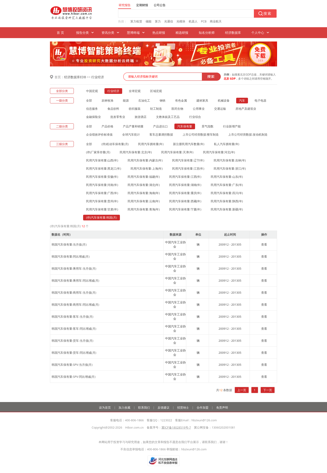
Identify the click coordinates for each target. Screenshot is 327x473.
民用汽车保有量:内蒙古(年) (145, 160)
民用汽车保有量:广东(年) (227, 185)
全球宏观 (135, 91)
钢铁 (163, 100)
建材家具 (202, 100)
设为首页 (105, 407)
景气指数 (207, 126)
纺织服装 (135, 109)
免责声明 (222, 407)
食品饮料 (113, 109)
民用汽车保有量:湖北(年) (144, 185)
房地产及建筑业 (245, 109)
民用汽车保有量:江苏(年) (188, 168)
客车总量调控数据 (161, 134)
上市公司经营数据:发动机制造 (247, 134)
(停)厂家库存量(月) (98, 152)
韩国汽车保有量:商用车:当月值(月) (74, 292)
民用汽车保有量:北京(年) (136, 152)
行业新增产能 (232, 126)
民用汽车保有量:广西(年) (102, 193)
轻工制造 (156, 109)
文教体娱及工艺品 (168, 117)
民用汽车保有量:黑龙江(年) (103, 168)
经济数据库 (233, 32)
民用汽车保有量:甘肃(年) (102, 209)
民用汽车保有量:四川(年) (227, 193)
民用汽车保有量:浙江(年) (230, 168)
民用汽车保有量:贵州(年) (102, 201)
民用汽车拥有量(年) (151, 144)
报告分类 (82, 32)
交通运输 (220, 109)
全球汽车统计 (131, 134)
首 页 (60, 32)
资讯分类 (108, 32)
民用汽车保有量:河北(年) (219, 152)
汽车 (242, 100)
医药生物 (177, 109)
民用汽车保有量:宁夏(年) (185, 209)
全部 (89, 100)
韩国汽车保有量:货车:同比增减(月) (74, 353)
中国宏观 (92, 91)
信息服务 (92, 109)
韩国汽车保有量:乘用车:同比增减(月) (75, 280)
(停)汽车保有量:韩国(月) (101, 217)
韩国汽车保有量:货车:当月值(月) (72, 341)
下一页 (267, 390)
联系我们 (144, 407)
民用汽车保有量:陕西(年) (227, 201)
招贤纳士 (183, 407)
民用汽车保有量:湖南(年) (185, 185)
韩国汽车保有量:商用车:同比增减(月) (75, 304)
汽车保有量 (184, 126)
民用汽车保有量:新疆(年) (227, 209)
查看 (264, 244)
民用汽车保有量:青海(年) (144, 209)
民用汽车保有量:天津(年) (177, 152)
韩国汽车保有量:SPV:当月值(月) (72, 365)
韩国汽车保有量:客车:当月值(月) (72, 317)
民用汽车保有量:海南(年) (144, 193)
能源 (126, 100)
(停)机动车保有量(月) (115, 144)
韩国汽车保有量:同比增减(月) (70, 256)
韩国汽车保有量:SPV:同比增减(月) (73, 377)
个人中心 (257, 32)
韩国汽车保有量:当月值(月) (69, 244)
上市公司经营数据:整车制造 (201, 134)
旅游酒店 (140, 117)
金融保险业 (93, 117)
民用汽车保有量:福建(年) (144, 177)
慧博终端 (133, 32)
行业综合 (195, 117)
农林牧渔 (107, 100)
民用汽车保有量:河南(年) (102, 185)
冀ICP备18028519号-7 (176, 427)
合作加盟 (202, 407)
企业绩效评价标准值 (99, 134)
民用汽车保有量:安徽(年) (102, 177)
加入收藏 (124, 407)
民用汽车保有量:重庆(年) (185, 193)
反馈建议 (163, 407)
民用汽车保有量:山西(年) (102, 160)
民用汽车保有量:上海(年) (147, 168)
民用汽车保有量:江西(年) (185, 177)
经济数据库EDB (75, 77)
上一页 (241, 390)
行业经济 (97, 77)
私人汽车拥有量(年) (226, 144)
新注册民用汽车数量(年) (188, 144)
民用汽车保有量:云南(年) (144, 201)
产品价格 (107, 126)
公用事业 (199, 109)
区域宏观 (156, 91)
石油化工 (144, 100)
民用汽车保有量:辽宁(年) (188, 160)
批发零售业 (117, 117)
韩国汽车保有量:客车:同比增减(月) (74, 329)
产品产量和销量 (133, 126)
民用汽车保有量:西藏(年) (185, 201)
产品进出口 (160, 126)
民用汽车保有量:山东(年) (227, 177)
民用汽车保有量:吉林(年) (230, 160)
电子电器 (260, 100)
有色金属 (181, 100)
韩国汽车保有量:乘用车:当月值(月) (74, 268)
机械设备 (224, 100)
